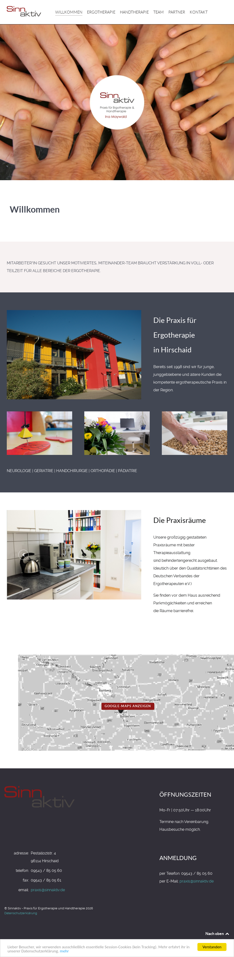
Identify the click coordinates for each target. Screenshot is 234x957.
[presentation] (23, 555)
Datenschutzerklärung (20, 913)
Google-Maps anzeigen (128, 706)
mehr (64, 951)
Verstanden (212, 947)
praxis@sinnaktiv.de (48, 890)
